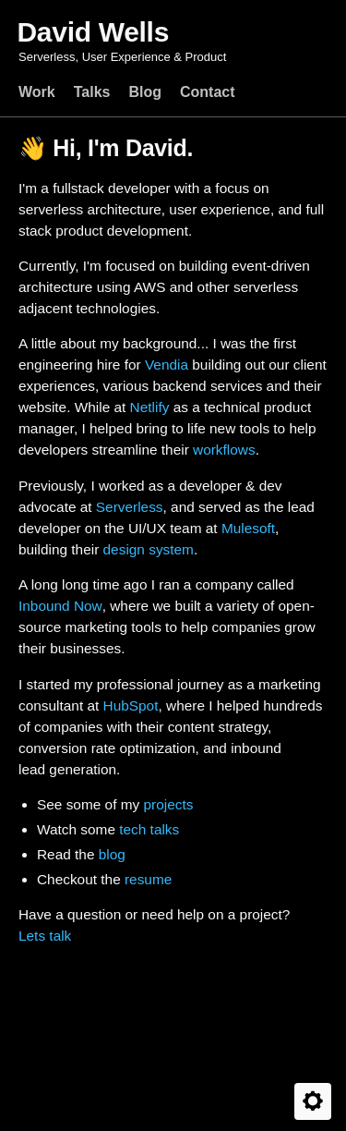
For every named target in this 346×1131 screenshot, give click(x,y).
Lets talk (44, 935)
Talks (92, 92)
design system (148, 549)
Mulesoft (248, 528)
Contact (207, 92)
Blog (144, 92)
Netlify (150, 407)
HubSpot (131, 705)
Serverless (129, 507)
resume (148, 879)
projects (168, 804)
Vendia (166, 364)
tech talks (149, 829)
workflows (224, 449)
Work (36, 92)
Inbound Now (60, 606)
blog (112, 854)
